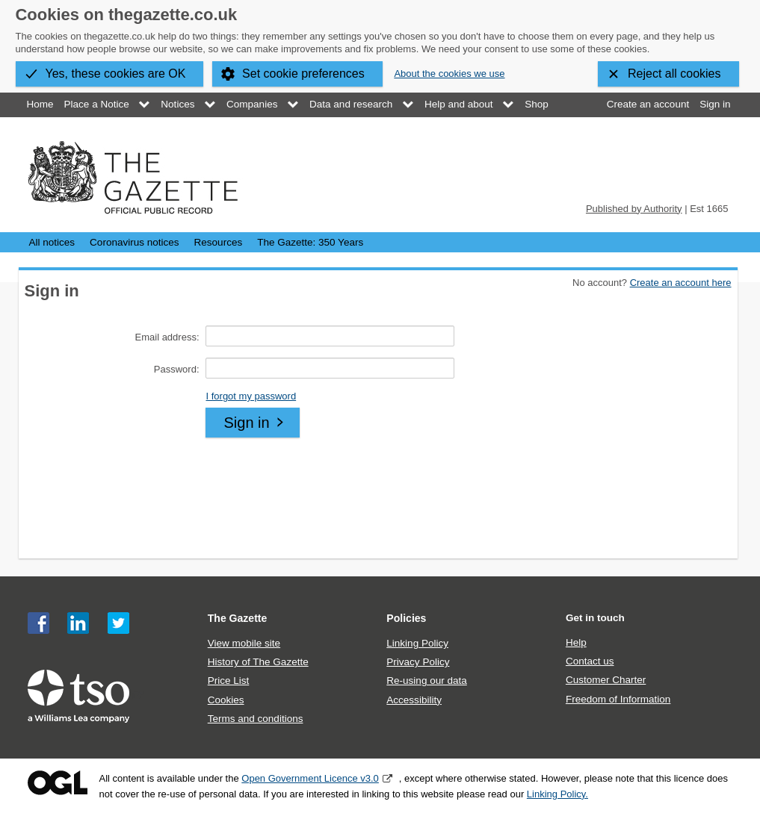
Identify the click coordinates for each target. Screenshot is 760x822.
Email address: (167, 337)
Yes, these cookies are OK (116, 73)
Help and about (458, 104)
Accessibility (414, 700)
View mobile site (244, 643)
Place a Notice (96, 104)
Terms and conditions (255, 718)
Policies (406, 618)
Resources (218, 242)
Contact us (590, 661)
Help (576, 642)
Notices (177, 104)
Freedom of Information (618, 699)
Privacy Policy (417, 661)
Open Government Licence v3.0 (310, 778)
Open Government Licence (57, 782)
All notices (52, 242)
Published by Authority (634, 208)
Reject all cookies (674, 73)
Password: (177, 369)
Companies (251, 104)
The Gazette (238, 618)
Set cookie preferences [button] (303, 73)
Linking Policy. (557, 794)
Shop (537, 104)
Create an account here (681, 282)
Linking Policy (417, 643)
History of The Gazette (258, 661)
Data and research (350, 104)
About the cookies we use (449, 73)
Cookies (226, 700)
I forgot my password (251, 396)
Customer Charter (606, 679)
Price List (229, 680)
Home (40, 104)
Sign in (714, 104)
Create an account (648, 104)
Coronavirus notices (134, 242)
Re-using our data (426, 680)
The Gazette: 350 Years (310, 242)
